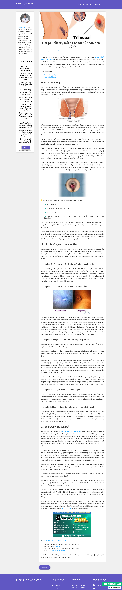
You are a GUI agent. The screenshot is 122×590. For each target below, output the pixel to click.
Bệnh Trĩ (56, 51)
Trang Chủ (80, 4)
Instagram (99, 589)
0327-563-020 (57, 546)
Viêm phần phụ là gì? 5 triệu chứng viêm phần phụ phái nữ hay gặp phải (25, 133)
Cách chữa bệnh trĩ (50, 77)
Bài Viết (89, 4)
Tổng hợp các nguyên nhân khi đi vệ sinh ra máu (25, 68)
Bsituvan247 (22, 27)
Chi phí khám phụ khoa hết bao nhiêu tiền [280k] (25, 84)
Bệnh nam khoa (55, 585)
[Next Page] (25, 148)
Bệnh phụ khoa (55, 589)
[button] (99, 4)
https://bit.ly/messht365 (58, 550)
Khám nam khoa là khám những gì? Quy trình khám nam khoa (25, 140)
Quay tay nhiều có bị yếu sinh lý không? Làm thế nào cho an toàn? (25, 76)
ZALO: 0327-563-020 (78, 585)
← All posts (44, 567)
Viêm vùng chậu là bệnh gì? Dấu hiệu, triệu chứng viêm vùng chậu (25, 107)
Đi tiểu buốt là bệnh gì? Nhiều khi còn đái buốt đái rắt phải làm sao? (25, 115)
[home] (25, 3)
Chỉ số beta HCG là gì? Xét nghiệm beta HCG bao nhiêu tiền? (25, 99)
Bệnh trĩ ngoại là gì (50, 75)
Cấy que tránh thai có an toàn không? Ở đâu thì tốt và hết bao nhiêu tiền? (25, 91)
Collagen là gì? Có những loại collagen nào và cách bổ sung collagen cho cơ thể (25, 124)
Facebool (98, 585)
